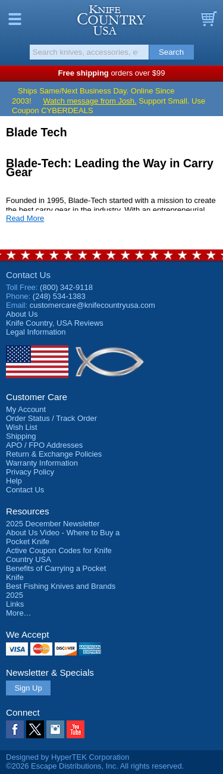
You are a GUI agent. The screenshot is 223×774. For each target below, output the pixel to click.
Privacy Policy (30, 471)
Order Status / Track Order (51, 418)
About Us (21, 314)
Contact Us (28, 275)
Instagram (55, 729)
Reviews (54, 323)
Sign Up (28, 688)
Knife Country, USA (111, 20)
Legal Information (35, 331)
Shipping (21, 436)
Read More (25, 218)
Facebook (15, 729)
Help (14, 480)
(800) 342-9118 (66, 287)
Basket (208, 19)
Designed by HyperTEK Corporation (67, 757)
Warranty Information (42, 462)
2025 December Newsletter (53, 523)
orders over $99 (111, 72)
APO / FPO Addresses (44, 445)
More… (19, 612)
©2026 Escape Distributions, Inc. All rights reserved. (95, 765)
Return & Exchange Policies (54, 454)
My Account (26, 409)
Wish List (21, 427)
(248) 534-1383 (59, 296)
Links (15, 604)
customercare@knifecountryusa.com (92, 305)
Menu (15, 19)
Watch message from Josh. (90, 100)
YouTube (75, 729)
